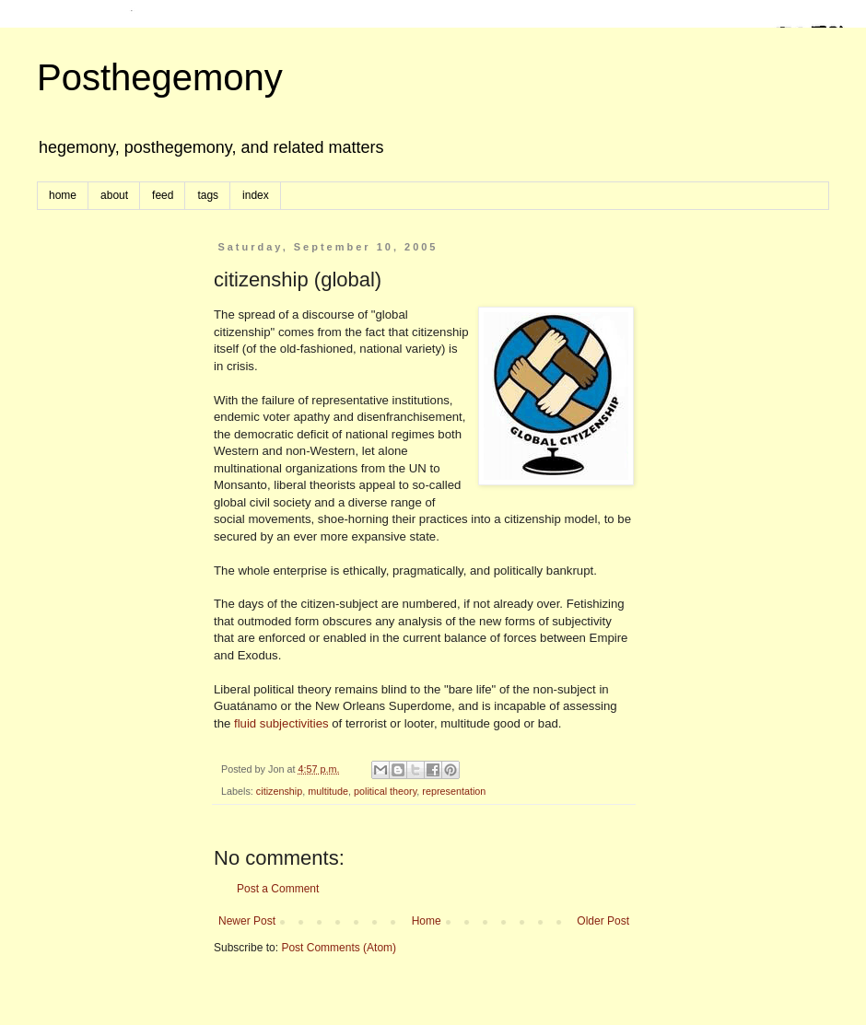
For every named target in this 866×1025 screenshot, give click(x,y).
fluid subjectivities (281, 723)
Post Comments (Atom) (338, 947)
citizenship (279, 791)
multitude (328, 791)
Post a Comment (278, 888)
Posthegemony (160, 77)
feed (162, 195)
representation (454, 791)
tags (207, 195)
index (255, 195)
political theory (385, 791)
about (114, 195)
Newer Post (246, 920)
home (62, 195)
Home (426, 920)
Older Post (603, 920)
